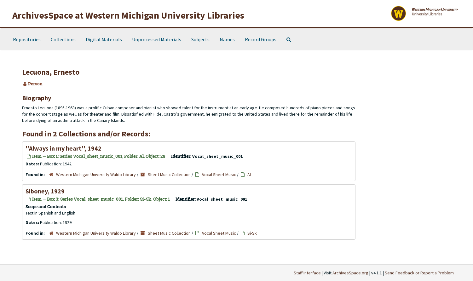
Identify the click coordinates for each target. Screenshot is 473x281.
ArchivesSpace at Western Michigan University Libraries (128, 15)
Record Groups (260, 39)
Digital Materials (104, 39)
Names (227, 39)
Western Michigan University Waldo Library (96, 174)
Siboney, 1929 (45, 191)
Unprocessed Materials (156, 39)
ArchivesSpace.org (350, 273)
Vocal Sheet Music (219, 174)
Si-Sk (252, 233)
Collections (63, 39)
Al (249, 174)
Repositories (27, 39)
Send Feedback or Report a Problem (419, 273)
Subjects (200, 39)
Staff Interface (307, 273)
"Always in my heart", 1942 (63, 148)
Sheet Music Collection (169, 174)
